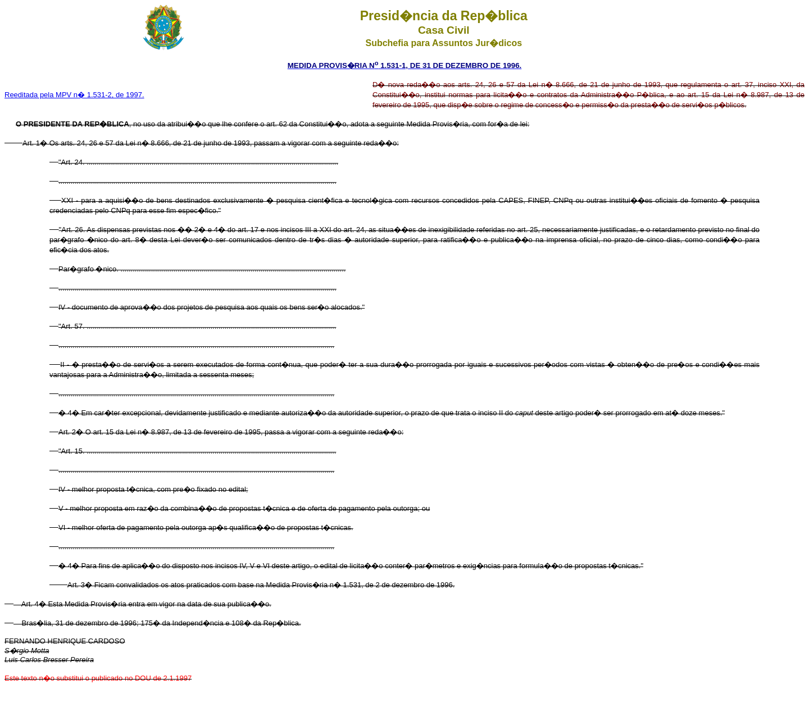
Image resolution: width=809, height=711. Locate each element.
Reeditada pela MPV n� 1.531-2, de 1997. (74, 94)
